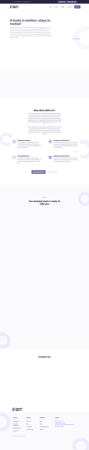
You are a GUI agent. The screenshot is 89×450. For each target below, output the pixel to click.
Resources (70, 6)
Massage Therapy (16, 428)
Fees (27, 424)
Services (56, 6)
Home (50, 6)
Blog (41, 424)
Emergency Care (62, 1)
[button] (56, 7)
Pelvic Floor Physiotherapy (16, 424)
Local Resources (29, 429)
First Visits (28, 421)
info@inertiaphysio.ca (60, 423)
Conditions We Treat (44, 426)
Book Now (77, 6)
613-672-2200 (58, 421)
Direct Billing (29, 426)
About (63, 6)
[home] (14, 7)
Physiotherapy (16, 421)
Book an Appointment (72, 1)
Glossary (42, 429)
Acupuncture (16, 430)
